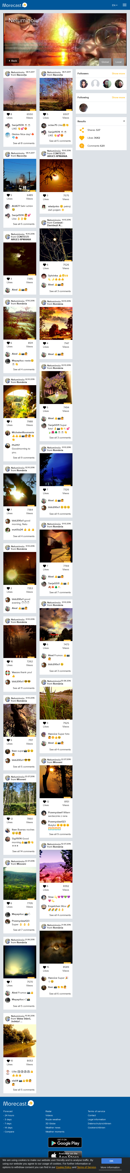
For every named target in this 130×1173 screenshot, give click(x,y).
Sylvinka (53, 275)
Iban (14, 750)
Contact (92, 1115)
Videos (49, 1115)
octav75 (52, 125)
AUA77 (16, 205)
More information (110, 1167)
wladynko (53, 206)
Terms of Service (86, 1167)
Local (119, 62)
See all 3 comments (60, 291)
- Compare (8, 1132)
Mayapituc (18, 360)
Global (105, 62)
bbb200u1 (18, 520)
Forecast (8, 1111)
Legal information (97, 1119)
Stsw (50, 896)
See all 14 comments (23, 851)
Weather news (53, 1128)
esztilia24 (17, 529)
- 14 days (8, 1128)
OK (111, 1160)
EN (114, 5)
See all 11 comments (24, 688)
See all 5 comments (24, 224)
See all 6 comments (60, 993)
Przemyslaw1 (55, 812)
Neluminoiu (18, 72)
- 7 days (7, 1123)
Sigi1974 (17, 838)
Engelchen (54, 906)
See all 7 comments (24, 930)
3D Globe (51, 1123)
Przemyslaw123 (20, 920)
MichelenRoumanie (23, 432)
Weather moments (55, 1132)
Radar (49, 1111)
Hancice (52, 733)
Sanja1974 (18, 125)
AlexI (14, 289)
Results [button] (82, 121)
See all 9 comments (24, 457)
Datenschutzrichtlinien (99, 1123)
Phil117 (16, 445)
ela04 (15, 1080)
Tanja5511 (53, 425)
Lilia (14, 1071)
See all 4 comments (24, 369)
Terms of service (96, 1111)
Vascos (16, 672)
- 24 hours (8, 1115)
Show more (118, 73)
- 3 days (7, 1119)
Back (13, 60)
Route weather (53, 1119)
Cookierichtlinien (96, 1128)
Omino (16, 134)
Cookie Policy (63, 1167)
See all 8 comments (24, 143)
